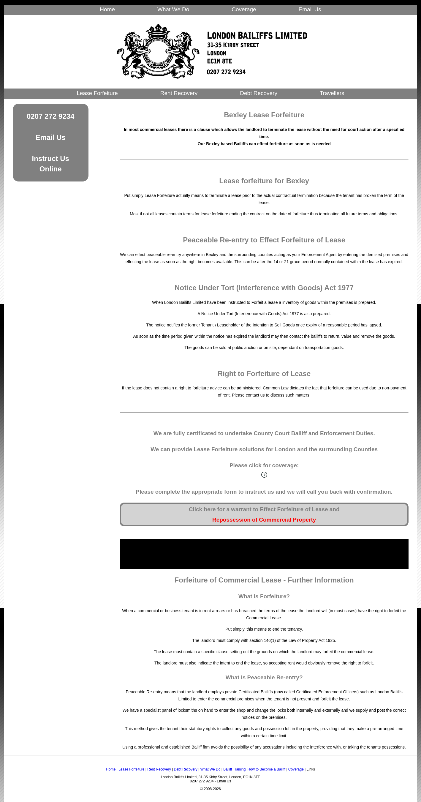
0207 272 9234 (50, 116)
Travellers (332, 93)
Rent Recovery (179, 93)
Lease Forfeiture (97, 93)
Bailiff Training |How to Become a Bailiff (254, 769)
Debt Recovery (258, 93)
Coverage (244, 9)
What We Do (173, 9)
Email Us (310, 9)
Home (107, 9)
